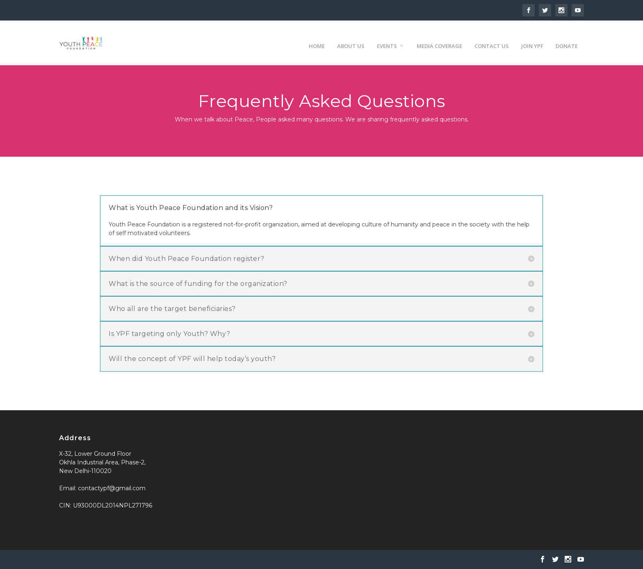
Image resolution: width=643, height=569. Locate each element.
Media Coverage (439, 38)
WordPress (200, 559)
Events (387, 38)
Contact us (491, 38)
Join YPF (532, 38)
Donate (567, 38)
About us (351, 38)
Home (317, 38)
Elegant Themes (120, 559)
